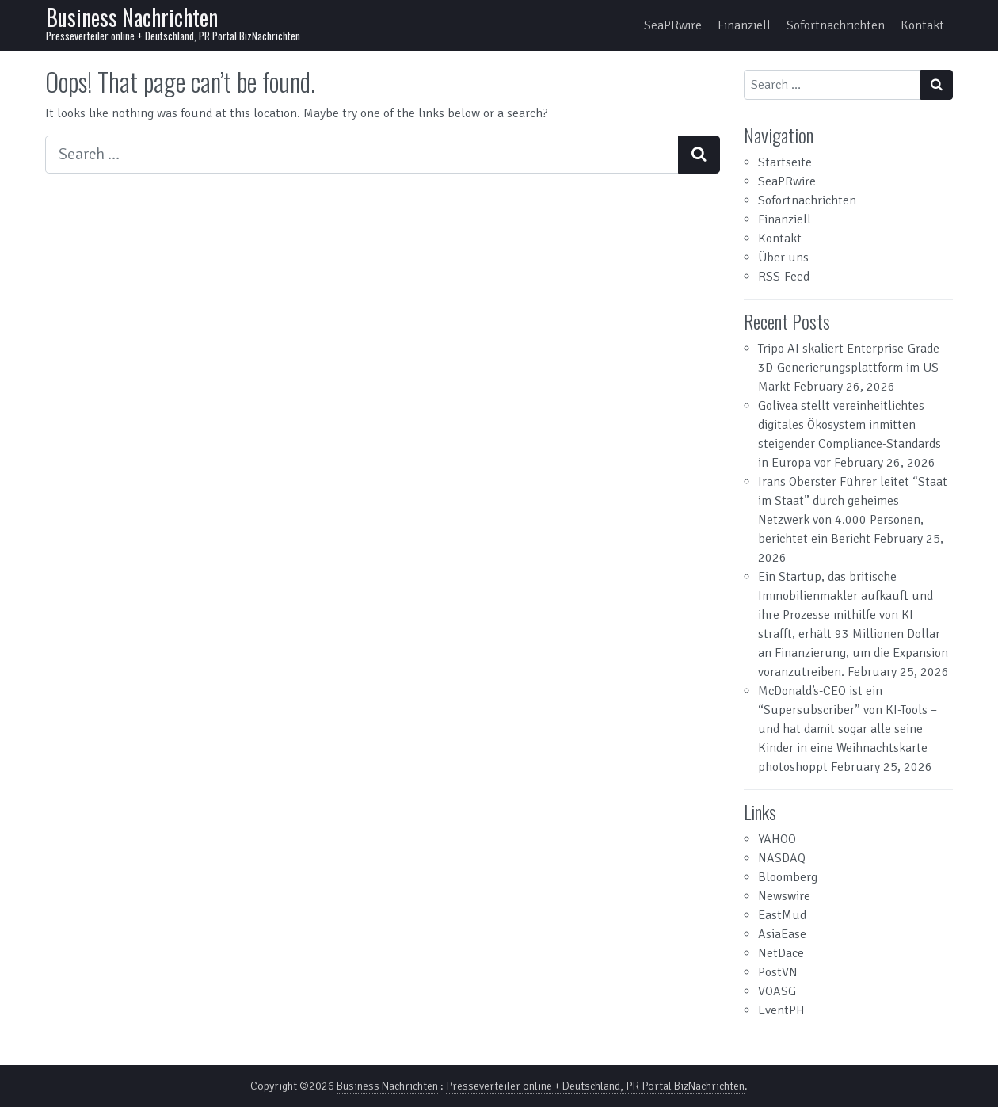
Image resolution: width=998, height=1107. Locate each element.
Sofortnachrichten (836, 25)
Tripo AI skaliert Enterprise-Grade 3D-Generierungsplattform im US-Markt (850, 368)
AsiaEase (782, 934)
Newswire (784, 896)
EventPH (781, 1010)
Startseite (785, 162)
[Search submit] (699, 155)
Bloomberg (787, 877)
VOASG (777, 991)
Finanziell (744, 25)
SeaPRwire (673, 25)
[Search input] (362, 155)
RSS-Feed (783, 276)
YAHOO (777, 839)
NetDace (781, 953)
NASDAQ (782, 858)
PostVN (778, 972)
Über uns (783, 257)
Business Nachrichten (132, 17)
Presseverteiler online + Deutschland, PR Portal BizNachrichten (595, 1086)
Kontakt (922, 25)
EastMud (782, 915)
